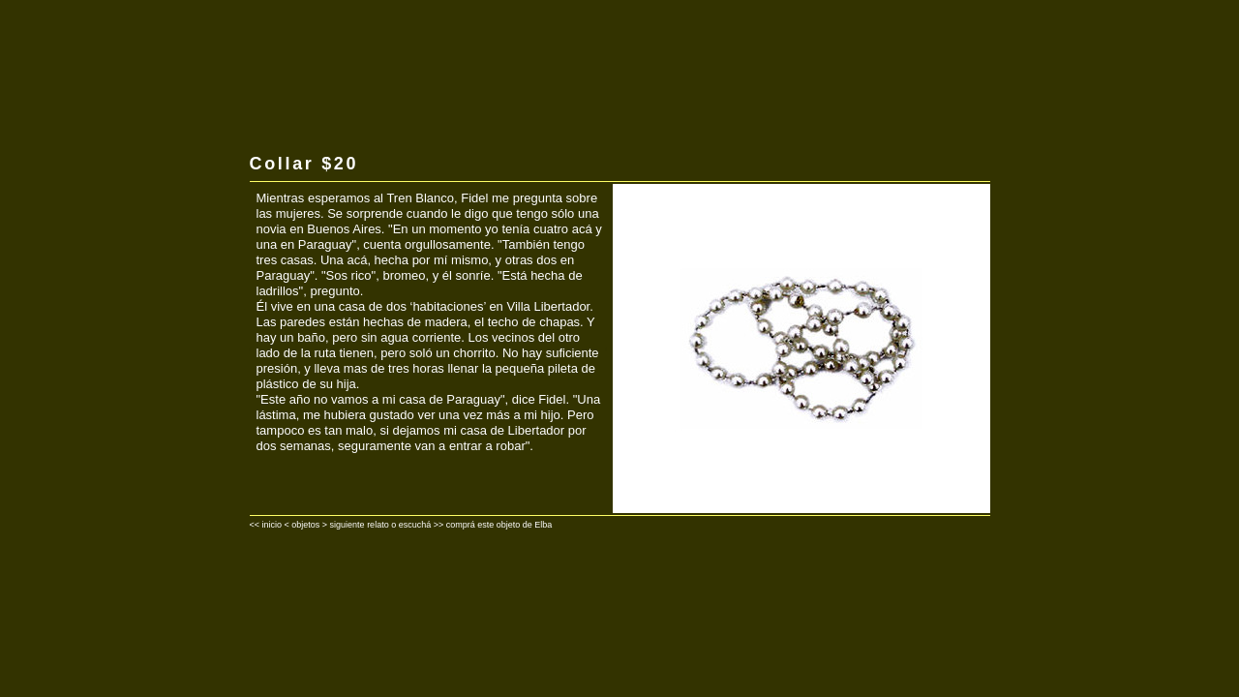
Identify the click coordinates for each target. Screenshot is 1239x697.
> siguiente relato (355, 525)
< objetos (302, 525)
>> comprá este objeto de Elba (493, 525)
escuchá (415, 525)
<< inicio (266, 525)
